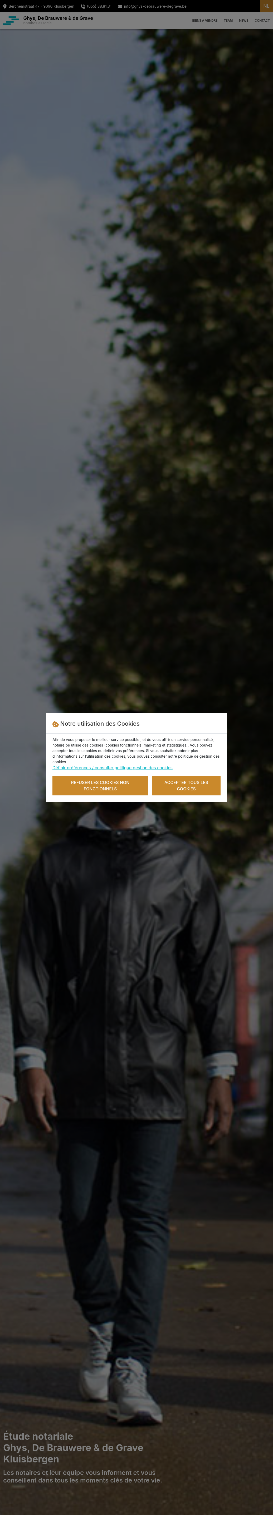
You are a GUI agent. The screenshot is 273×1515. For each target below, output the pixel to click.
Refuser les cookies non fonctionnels (100, 785)
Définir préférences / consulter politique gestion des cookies (112, 767)
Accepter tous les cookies (186, 785)
